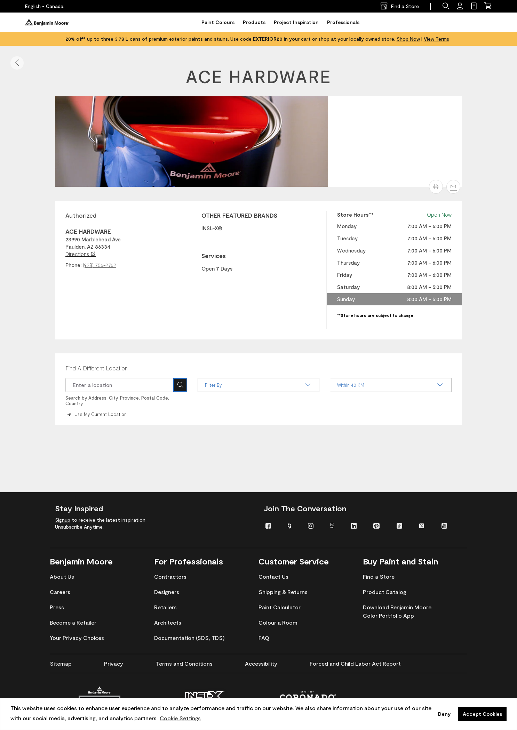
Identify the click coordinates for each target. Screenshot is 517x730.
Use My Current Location (96, 414)
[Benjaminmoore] (47, 22)
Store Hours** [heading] (355, 214)
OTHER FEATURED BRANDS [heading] (239, 215)
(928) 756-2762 (99, 265)
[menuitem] (271, 525)
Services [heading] (213, 255)
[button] (17, 63)
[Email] (453, 187)
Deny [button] (444, 714)
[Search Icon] (180, 385)
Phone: (73, 265)
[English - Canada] (44, 6)
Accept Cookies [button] (482, 714)
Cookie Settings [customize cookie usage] (180, 718)
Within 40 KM (390, 385)
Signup (62, 520)
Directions (80, 254)
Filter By (258, 385)
